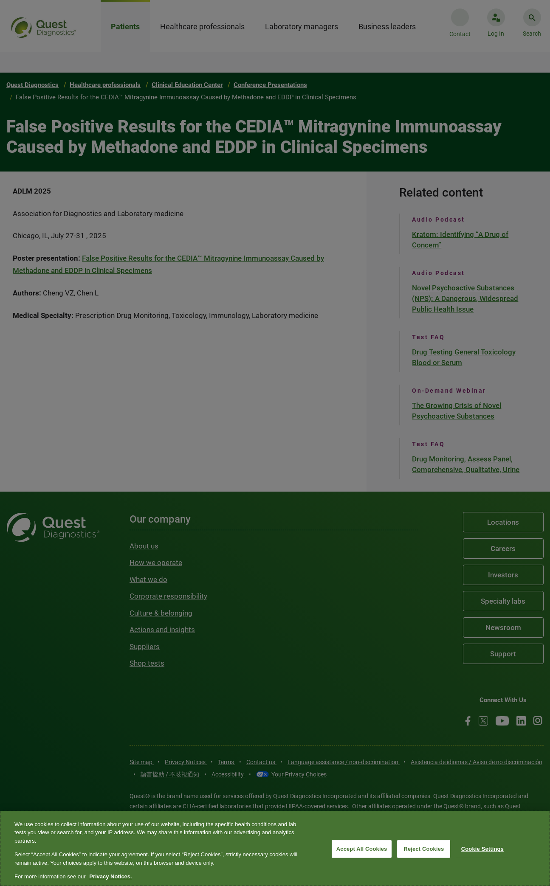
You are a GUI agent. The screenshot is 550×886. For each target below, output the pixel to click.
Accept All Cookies (361, 849)
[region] (275, 848)
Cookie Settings (482, 849)
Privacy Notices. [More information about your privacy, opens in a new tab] (110, 876)
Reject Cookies (423, 849)
